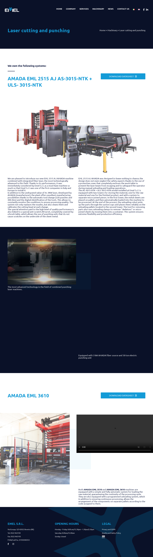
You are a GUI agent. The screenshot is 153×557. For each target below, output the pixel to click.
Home (59, 9)
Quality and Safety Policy (111, 533)
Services (84, 9)
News (110, 9)
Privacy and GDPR (108, 529)
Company (71, 9)
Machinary (98, 9)
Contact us (123, 9)
